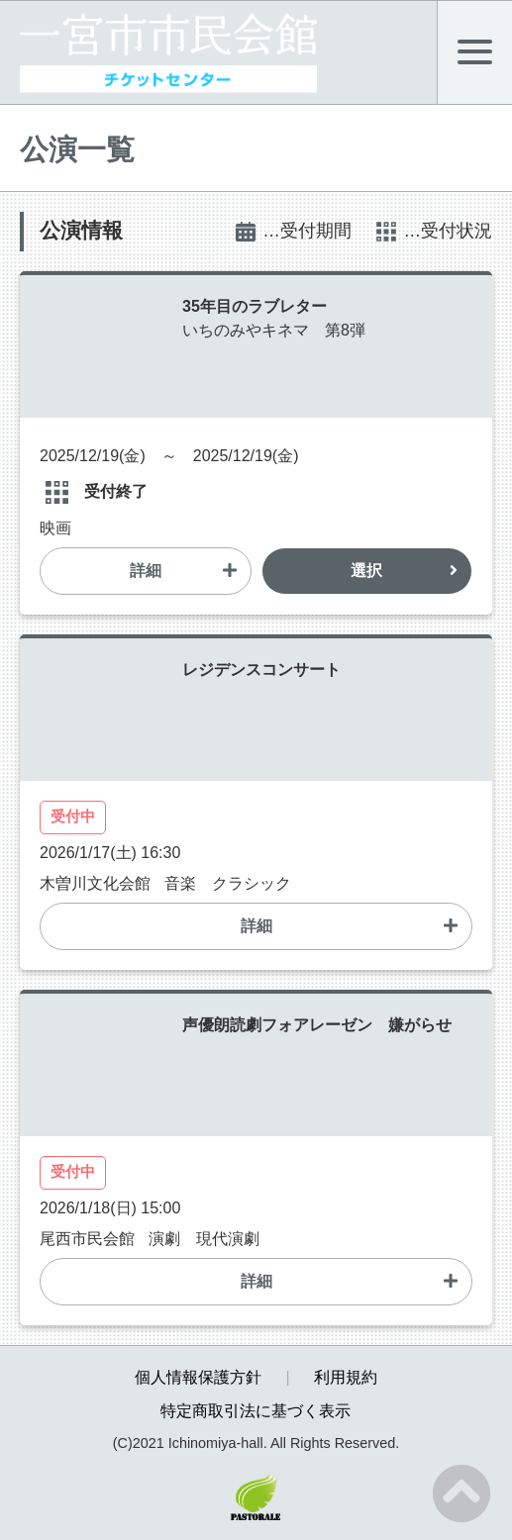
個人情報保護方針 (198, 1377)
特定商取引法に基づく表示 (255, 1410)
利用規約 (345, 1377)
